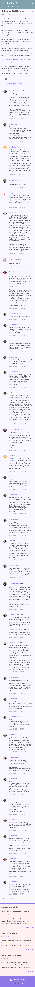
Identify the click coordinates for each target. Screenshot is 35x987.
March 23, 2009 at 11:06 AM (17, 319)
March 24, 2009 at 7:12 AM (17, 794)
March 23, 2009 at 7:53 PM (17, 693)
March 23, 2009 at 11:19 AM (17, 424)
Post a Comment (8, 898)
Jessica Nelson (13, 124)
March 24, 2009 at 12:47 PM (17, 853)
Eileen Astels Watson (15, 272)
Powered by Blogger (17, 980)
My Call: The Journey (9, 933)
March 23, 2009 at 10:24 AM (17, 308)
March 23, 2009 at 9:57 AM (17, 254)
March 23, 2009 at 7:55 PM (17, 729)
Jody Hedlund (13, 147)
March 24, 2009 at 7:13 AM (17, 814)
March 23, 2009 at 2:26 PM (17, 609)
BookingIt (12, 3)
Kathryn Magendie (14, 583)
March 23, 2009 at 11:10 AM (17, 387)
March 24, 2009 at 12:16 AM (17, 773)
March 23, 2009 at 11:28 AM (17, 450)
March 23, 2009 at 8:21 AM (17, 175)
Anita (10, 541)
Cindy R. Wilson (13, 393)
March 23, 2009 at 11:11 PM (17, 752)
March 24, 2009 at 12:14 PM (17, 830)
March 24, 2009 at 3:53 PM (17, 876)
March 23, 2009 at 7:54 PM (17, 711)
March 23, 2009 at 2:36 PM (17, 637)
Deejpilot (21, 983)
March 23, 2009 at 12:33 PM (17, 535)
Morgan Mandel (13, 757)
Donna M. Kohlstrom (15, 91)
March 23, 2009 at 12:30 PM (17, 489)
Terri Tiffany (12, 859)
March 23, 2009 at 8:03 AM (17, 141)
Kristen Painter (13, 259)
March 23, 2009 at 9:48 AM (17, 207)
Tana (10, 455)
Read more (30, 927)
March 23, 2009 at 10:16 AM (17, 266)
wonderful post (19, 59)
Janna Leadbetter (14, 212)
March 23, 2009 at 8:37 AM (17, 187)
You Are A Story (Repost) (11, 955)
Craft (20, 83)
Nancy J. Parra (13, 193)
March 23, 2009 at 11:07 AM (17, 335)
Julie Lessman (5, 59)
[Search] (32, 4)
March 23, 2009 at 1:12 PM (17, 560)
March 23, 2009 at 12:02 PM (17, 471)
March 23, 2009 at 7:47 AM (17, 118)
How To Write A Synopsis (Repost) (15, 911)
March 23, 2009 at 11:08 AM (17, 351)
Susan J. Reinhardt (14, 429)
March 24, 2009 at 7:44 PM (17, 894)
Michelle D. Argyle (14, 643)
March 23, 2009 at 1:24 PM (17, 578)
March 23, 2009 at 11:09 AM (17, 366)
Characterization (11, 83)
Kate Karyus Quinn (14, 614)
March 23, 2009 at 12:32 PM (17, 514)
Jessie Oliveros (13, 734)
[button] (32, 11)
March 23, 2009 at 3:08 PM (17, 672)
